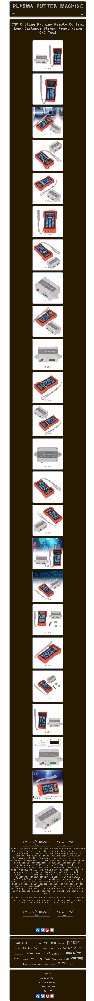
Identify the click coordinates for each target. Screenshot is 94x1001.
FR (51, 991)
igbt (53, 943)
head (46, 964)
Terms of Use (47, 987)
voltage (23, 964)
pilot (47, 953)
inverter (21, 943)
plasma (73, 942)
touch (18, 948)
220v (77, 948)
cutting (77, 958)
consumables (19, 954)
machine (73, 952)
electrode (25, 959)
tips (62, 954)
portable (55, 954)
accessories (33, 944)
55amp (45, 949)
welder (67, 948)
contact (72, 964)
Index (48, 974)
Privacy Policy (48, 982)
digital (16, 958)
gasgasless (32, 964)
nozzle (38, 953)
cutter (62, 963)
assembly (53, 964)
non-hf (66, 959)
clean (47, 958)
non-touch (55, 948)
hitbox (29, 953)
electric (61, 943)
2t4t (39, 944)
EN (44, 991)
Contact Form (47, 978)
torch (27, 947)
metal (40, 964)
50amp (37, 948)
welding (36, 958)
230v (46, 943)
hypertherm (57, 959)
